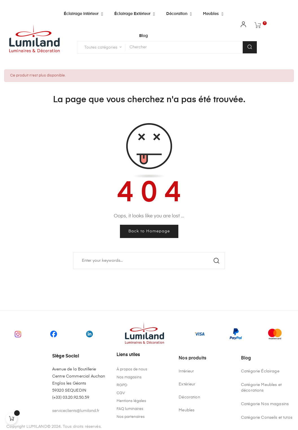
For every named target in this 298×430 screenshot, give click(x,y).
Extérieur (187, 384)
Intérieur (186, 371)
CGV (121, 393)
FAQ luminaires (130, 409)
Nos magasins (129, 377)
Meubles (186, 410)
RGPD (122, 385)
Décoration (189, 397)
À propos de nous (132, 369)
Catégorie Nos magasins (265, 404)
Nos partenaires (131, 417)
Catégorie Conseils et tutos (266, 418)
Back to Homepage (149, 231)
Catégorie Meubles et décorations (261, 387)
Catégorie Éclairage (260, 371)
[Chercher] (149, 260)
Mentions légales (131, 401)
